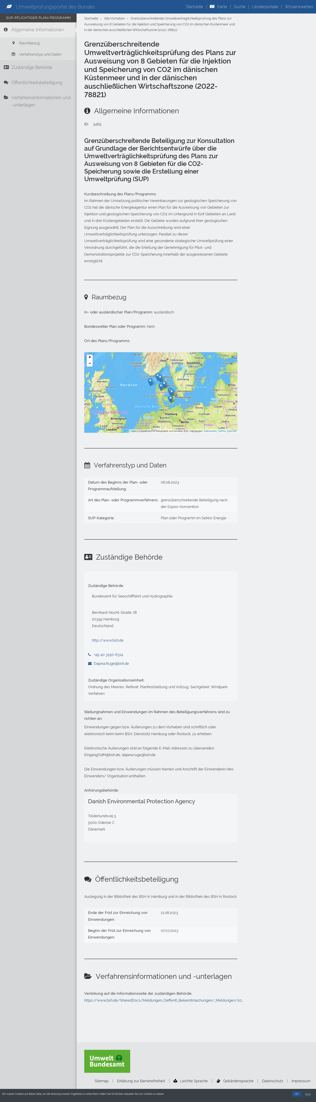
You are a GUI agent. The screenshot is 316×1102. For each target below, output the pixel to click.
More (308, 1094)
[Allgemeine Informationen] (38, 30)
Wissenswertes (299, 6)
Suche (239, 6)
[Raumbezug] (38, 43)
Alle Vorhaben (114, 18)
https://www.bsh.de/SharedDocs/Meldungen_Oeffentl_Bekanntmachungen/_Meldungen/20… (163, 1000)
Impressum (301, 1081)
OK (296, 1094)
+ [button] (89, 358)
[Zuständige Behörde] (38, 68)
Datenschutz (272, 1081)
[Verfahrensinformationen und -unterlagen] (38, 102)
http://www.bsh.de (108, 640)
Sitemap (102, 1081)
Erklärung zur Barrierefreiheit (141, 1081)
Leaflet (133, 431)
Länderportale (265, 6)
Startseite (194, 6)
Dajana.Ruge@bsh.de (111, 664)
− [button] (89, 364)
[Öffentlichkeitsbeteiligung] (38, 83)
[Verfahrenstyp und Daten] (38, 55)
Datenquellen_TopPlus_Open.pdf (220, 431)
